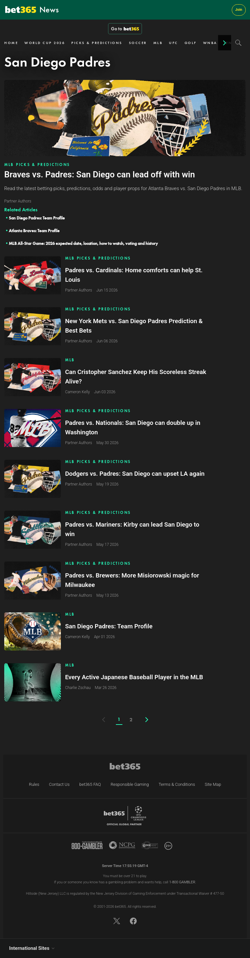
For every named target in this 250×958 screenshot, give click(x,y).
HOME (11, 42)
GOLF (191, 42)
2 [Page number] (131, 719)
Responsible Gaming (130, 784)
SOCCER (138, 42)
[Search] (238, 42)
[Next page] (147, 719)
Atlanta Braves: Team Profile (34, 230)
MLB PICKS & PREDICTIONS (37, 164)
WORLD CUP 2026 (44, 42)
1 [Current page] (119, 719)
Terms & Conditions (177, 784)
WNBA (210, 42)
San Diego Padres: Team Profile (37, 218)
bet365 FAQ (90, 784)
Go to (125, 29)
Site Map (213, 784)
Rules (34, 784)
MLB (158, 42)
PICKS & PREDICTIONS (96, 42)
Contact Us (59, 784)
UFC (173, 42)
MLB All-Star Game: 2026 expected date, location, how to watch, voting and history (83, 243)
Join (238, 9)
